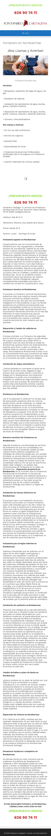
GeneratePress (41, 833)
